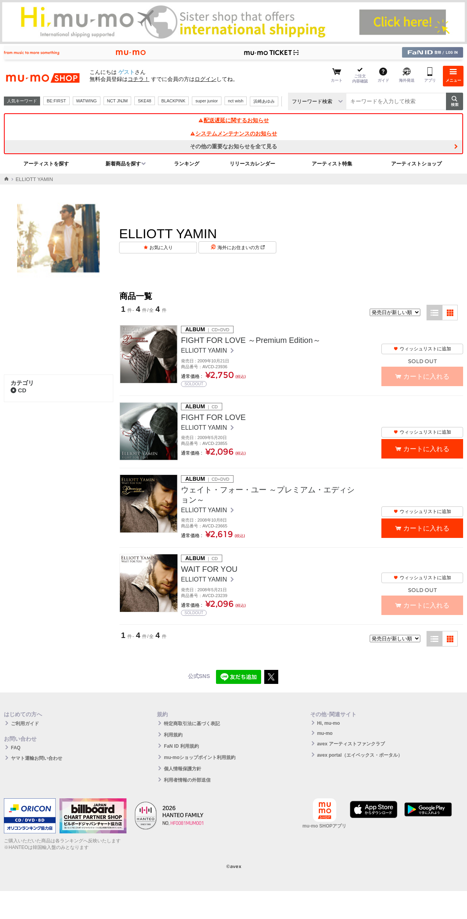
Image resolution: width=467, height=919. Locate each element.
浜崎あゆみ (264, 101)
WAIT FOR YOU (209, 569)
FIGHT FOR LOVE (213, 417)
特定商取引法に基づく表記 (192, 723)
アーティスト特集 (332, 164)
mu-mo (325, 733)
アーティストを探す (46, 164)
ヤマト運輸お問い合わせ (36, 758)
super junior (206, 100)
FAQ (16, 747)
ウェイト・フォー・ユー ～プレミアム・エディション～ (268, 494)
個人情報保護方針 (182, 768)
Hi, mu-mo (328, 723)
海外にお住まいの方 (241, 247)
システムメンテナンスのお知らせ (233, 133)
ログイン (205, 79)
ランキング (186, 164)
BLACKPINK (174, 100)
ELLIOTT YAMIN (205, 350)
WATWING (86, 100)
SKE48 (144, 100)
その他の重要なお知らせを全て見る (233, 146)
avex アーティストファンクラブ (351, 744)
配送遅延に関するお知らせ (233, 120)
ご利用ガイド (25, 723)
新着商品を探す (123, 164)
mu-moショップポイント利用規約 (199, 757)
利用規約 (173, 735)
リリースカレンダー (252, 164)
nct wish (236, 100)
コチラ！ (138, 79)
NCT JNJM (117, 100)
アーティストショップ (416, 164)
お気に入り (161, 247)
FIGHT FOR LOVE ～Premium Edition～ (251, 340)
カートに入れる (426, 449)
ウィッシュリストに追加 (422, 348)
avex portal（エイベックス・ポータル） (359, 755)
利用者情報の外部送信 (187, 780)
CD (18, 390)
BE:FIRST (56, 100)
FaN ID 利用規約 (181, 746)
